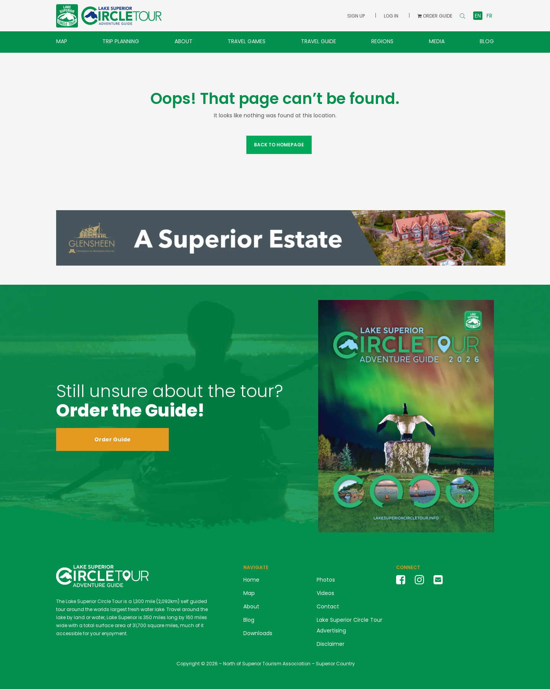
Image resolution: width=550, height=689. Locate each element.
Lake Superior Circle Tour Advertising (349, 625)
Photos (326, 580)
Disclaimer (331, 644)
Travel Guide (318, 41)
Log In (391, 16)
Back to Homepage (279, 144)
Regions (382, 41)
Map (61, 41)
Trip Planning (120, 41)
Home (251, 580)
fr (489, 15)
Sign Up (356, 16)
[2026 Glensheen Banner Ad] (280, 237)
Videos (325, 593)
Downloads (257, 633)
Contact (328, 606)
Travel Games (246, 41)
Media (437, 41)
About (183, 41)
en (478, 15)
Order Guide (112, 439)
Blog (487, 41)
